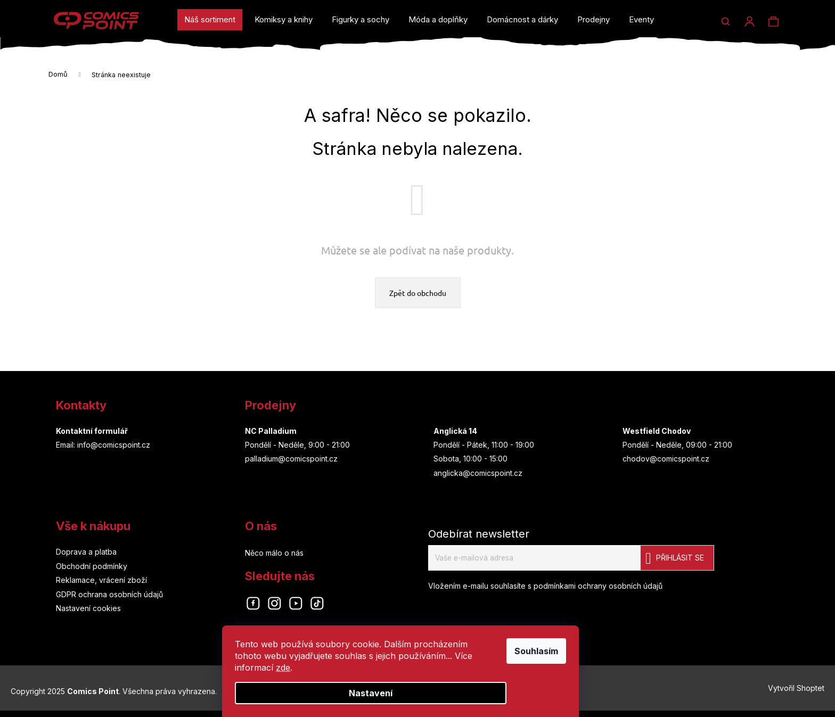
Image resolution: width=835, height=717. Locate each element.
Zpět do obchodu (417, 295)
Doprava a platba (86, 553)
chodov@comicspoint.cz (666, 460)
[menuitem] (209, 19)
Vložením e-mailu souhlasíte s (545, 587)
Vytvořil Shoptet (796, 692)
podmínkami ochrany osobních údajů (598, 587)
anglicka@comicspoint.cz (477, 475)
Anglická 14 (455, 433)
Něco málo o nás (274, 554)
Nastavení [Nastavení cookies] (388, 693)
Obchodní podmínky (91, 568)
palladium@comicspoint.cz (291, 460)
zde (300, 667)
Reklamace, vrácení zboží (101, 582)
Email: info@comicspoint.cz (103, 446)
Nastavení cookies (88, 610)
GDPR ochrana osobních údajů (109, 596)
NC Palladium (271, 433)
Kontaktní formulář (92, 433)
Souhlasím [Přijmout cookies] (553, 651)
